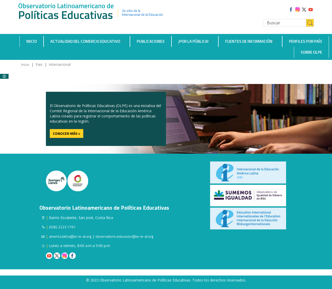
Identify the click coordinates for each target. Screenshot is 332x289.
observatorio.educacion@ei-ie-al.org (124, 236)
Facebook (72, 255)
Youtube (49, 255)
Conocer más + (66, 133)
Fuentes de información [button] (248, 41)
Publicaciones (151, 41)
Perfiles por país (305, 41)
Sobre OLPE (311, 52)
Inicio (31, 41)
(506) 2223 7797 (62, 227)
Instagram (64, 255)
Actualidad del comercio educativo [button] (85, 41)
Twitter (57, 255)
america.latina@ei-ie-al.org (70, 236)
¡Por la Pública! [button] (193, 41)
